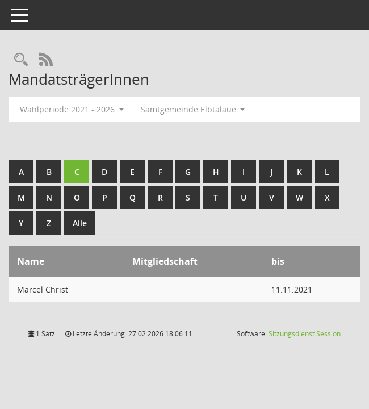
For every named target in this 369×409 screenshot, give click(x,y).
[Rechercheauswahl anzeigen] (21, 60)
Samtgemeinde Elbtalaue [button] (193, 109)
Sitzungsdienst (305, 334)
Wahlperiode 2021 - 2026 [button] (72, 109)
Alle (80, 223)
